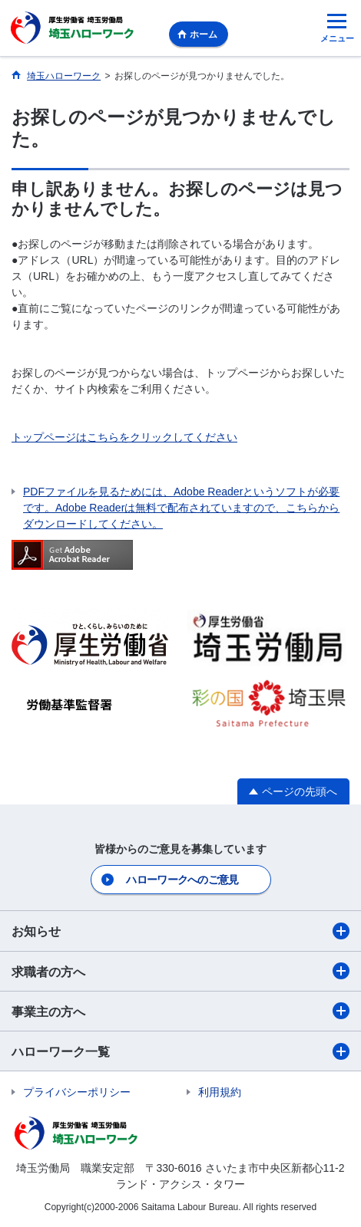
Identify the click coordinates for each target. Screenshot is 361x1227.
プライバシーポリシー (77, 1092)
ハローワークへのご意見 (182, 879)
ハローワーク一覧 (180, 1051)
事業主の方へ (180, 1010)
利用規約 (219, 1092)
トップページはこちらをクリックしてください (124, 437)
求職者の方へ (180, 970)
